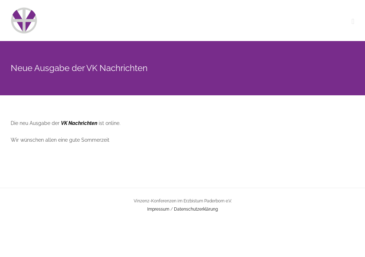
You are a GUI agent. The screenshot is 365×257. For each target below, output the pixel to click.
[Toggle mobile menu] (352, 21)
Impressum (158, 209)
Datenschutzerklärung (196, 209)
